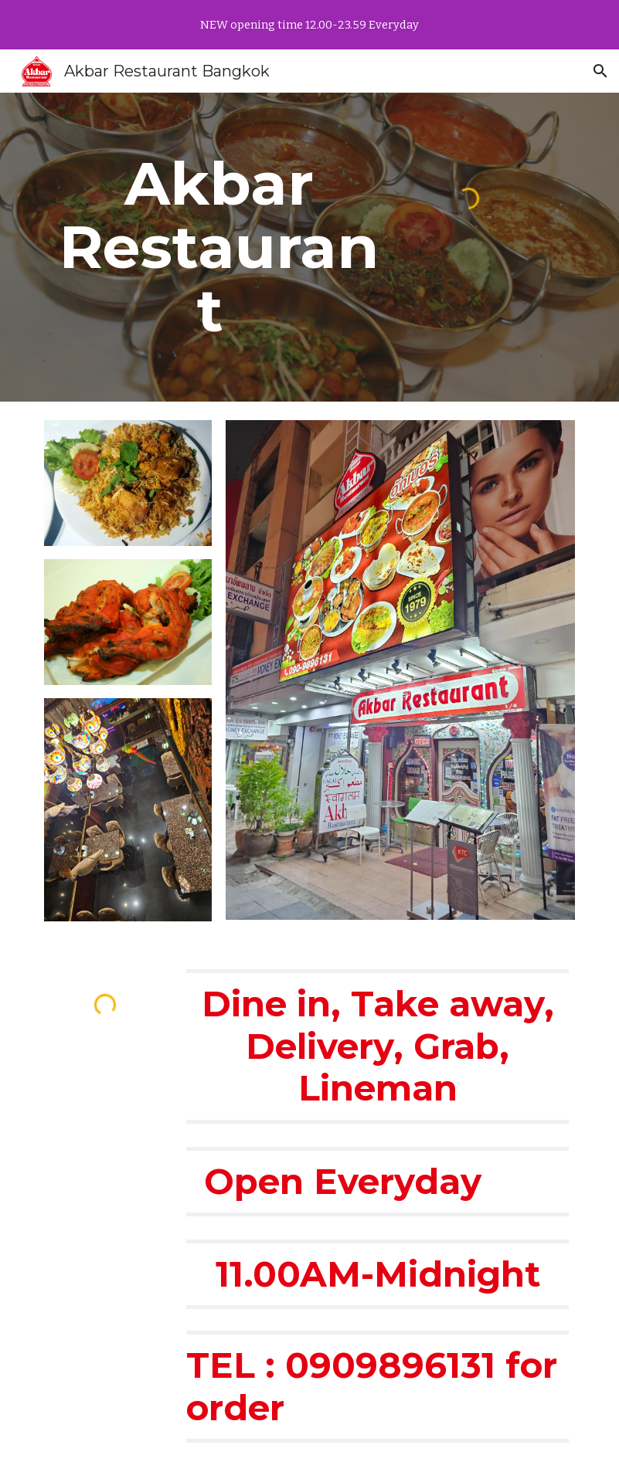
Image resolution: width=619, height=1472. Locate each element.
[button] (600, 71)
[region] (309, 24)
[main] (218, 247)
